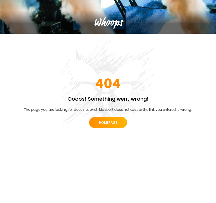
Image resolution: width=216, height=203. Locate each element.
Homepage (108, 122)
